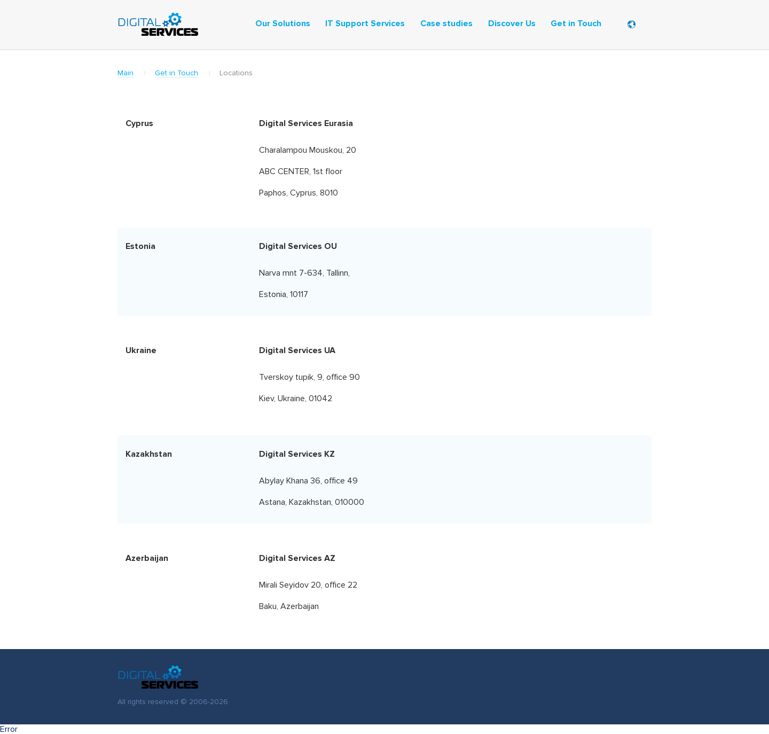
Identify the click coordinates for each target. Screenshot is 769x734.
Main (125, 73)
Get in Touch (176, 73)
